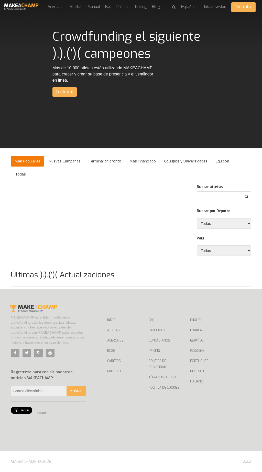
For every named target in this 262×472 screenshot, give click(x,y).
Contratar (243, 6)
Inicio (111, 320)
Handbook (157, 330)
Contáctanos (159, 340)
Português (199, 361)
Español (196, 340)
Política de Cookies (164, 388)
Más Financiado (142, 161)
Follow (42, 413)
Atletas (76, 6)
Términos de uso (162, 377)
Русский (197, 351)
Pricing (141, 6)
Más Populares (27, 161)
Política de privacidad (157, 364)
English (196, 320)
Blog (156, 6)
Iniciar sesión (215, 6)
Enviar (76, 390)
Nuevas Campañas (65, 161)
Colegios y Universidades (186, 161)
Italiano (196, 381)
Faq (108, 6)
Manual (94, 6)
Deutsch (197, 371)
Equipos (222, 161)
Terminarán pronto (105, 161)
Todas (20, 174)
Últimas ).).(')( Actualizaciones (62, 275)
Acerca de (56, 6)
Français (197, 330)
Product (123, 6)
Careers (114, 361)
